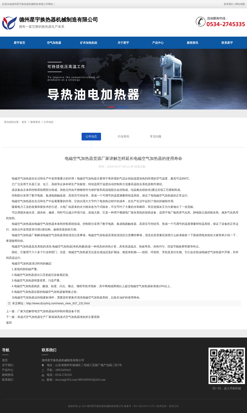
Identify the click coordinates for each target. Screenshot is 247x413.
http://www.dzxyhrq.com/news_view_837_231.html (58, 303)
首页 (24, 122)
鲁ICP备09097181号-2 (145, 406)
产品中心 (158, 42)
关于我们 (7, 365)
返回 (9, 322)
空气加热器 (54, 42)
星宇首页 (19, 42)
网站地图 (240, 4)
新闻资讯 (192, 42)
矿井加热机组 (88, 42)
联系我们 (229, 4)
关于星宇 (123, 42)
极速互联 (174, 406)
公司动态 (48, 122)
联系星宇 (227, 42)
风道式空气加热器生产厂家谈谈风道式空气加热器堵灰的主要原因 (58, 317)
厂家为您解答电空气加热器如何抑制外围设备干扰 (48, 311)
